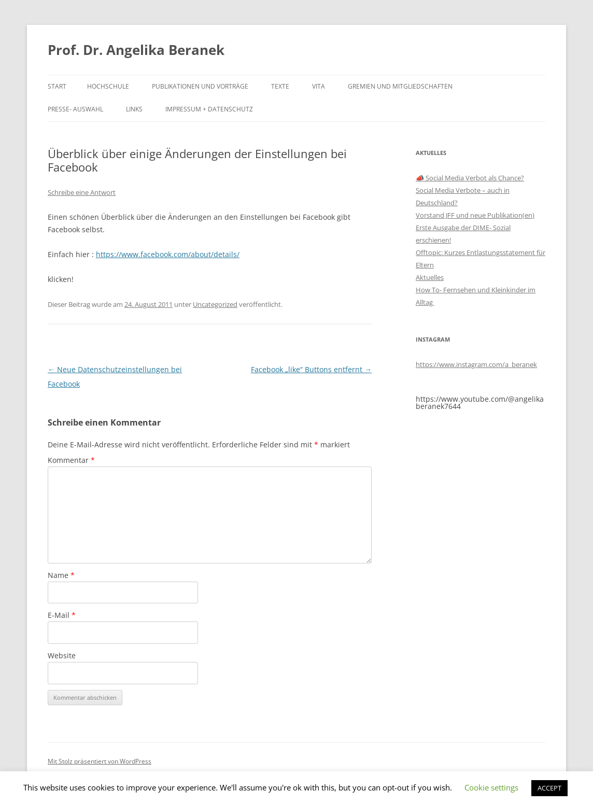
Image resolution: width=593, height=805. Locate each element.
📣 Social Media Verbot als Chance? (470, 177)
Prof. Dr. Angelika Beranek (136, 49)
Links (134, 109)
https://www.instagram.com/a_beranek (476, 364)
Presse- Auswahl (75, 109)
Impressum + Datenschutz (209, 109)
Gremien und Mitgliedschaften (400, 86)
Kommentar (71, 460)
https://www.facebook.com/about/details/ (167, 254)
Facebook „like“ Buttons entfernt (311, 369)
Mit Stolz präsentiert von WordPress (99, 761)
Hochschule (108, 86)
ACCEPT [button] (549, 788)
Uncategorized (215, 304)
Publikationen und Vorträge (200, 86)
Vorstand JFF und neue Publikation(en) (475, 215)
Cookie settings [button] (491, 787)
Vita (318, 86)
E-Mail (62, 615)
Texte (280, 86)
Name (61, 575)
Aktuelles (430, 277)
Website (62, 655)
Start (57, 86)
